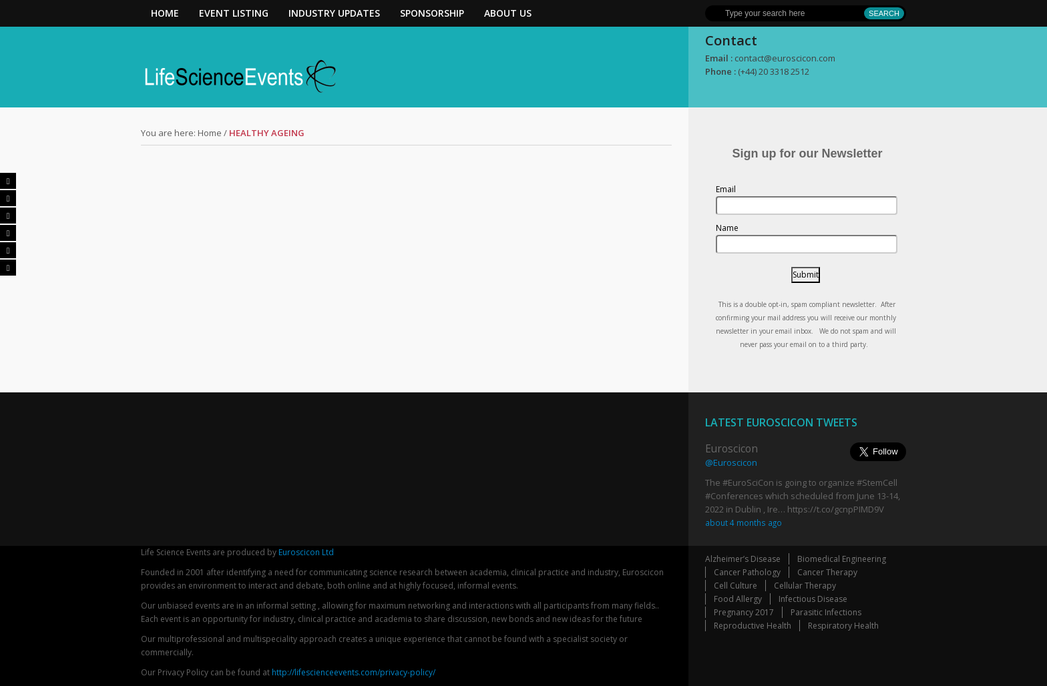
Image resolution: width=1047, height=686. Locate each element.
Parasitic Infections (826, 612)
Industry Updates (334, 13)
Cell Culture (735, 585)
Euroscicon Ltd (306, 552)
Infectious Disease (813, 599)
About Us (508, 13)
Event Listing (233, 13)
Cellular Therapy (805, 585)
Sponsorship (432, 13)
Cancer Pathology (747, 572)
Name (727, 228)
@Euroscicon (731, 462)
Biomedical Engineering (841, 559)
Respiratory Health (843, 625)
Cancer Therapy (827, 572)
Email (726, 189)
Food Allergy (738, 599)
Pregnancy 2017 (744, 612)
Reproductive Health (752, 625)
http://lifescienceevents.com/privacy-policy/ (353, 672)
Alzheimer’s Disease (743, 559)
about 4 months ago (743, 522)
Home (165, 13)
